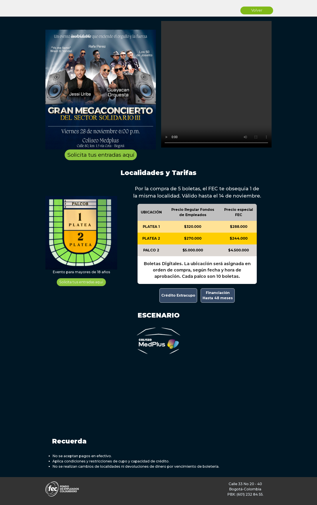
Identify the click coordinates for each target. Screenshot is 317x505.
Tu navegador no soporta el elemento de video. (216, 84)
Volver (256, 10)
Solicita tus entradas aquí (100, 154)
